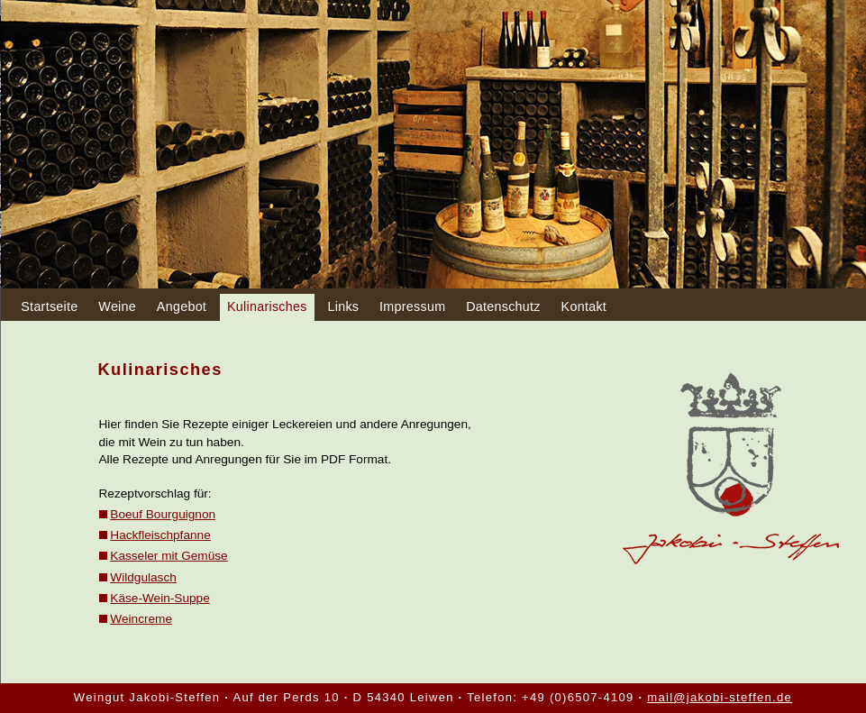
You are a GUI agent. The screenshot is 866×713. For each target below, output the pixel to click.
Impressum (412, 306)
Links (343, 306)
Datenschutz (503, 306)
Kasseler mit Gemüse (168, 555)
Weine (117, 306)
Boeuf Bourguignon (162, 514)
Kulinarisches (267, 306)
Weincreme (141, 619)
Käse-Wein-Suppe (159, 598)
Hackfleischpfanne (160, 535)
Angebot (181, 306)
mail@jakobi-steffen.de (719, 697)
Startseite (49, 306)
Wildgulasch (143, 577)
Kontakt (583, 306)
